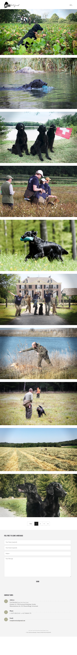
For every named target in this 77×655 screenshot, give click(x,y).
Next (31, 523)
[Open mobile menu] (71, 5)
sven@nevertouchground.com (17, 620)
